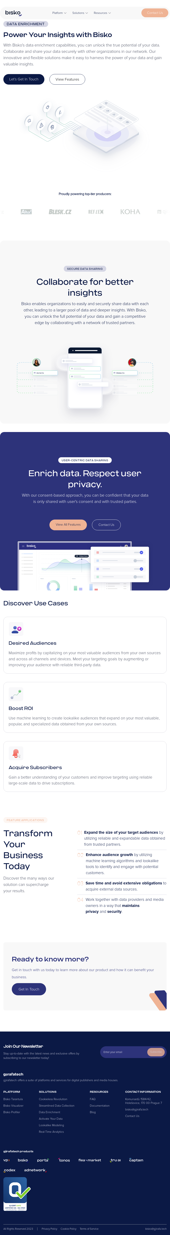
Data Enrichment (49, 1112)
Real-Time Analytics (51, 1132)
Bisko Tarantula (13, 1099)
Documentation (100, 1105)
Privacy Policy (49, 1228)
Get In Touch (29, 989)
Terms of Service (89, 1228)
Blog (93, 1112)
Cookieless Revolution (53, 1099)
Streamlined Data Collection (56, 1105)
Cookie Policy (68, 1228)
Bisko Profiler (11, 1112)
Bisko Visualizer (13, 1105)
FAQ (93, 1099)
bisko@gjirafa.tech (136, 1109)
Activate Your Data (50, 1119)
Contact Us (155, 13)
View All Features (68, 524)
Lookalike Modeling (51, 1125)
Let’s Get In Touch (24, 79)
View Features (67, 79)
